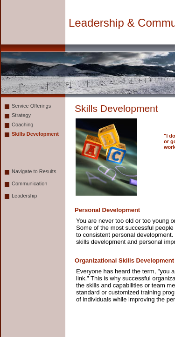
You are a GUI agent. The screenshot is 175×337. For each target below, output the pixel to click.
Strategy (21, 115)
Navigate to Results (34, 171)
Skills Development (35, 134)
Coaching (22, 124)
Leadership (24, 195)
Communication (29, 183)
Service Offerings (31, 106)
